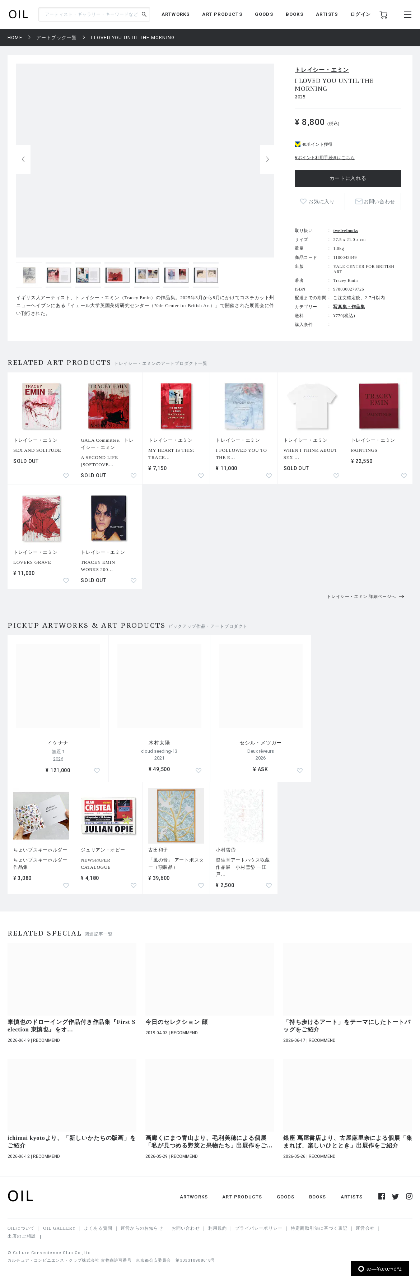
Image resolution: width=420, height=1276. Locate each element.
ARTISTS (327, 14)
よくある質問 (98, 1228)
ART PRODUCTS (222, 14)
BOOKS (294, 14)
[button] (267, 159)
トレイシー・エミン (322, 70)
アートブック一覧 (56, 37)
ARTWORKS (176, 14)
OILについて (21, 1228)
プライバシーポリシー (259, 1228)
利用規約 (217, 1228)
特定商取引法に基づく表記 (319, 1228)
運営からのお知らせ (142, 1228)
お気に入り (321, 201)
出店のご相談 (22, 1236)
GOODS (264, 14)
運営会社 (365, 1228)
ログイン (360, 14)
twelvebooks (345, 230)
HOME (15, 37)
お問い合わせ (379, 201)
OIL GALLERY (59, 1228)
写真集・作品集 (349, 306)
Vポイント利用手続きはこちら (325, 157)
